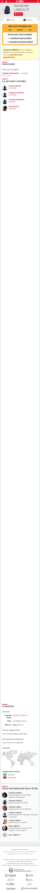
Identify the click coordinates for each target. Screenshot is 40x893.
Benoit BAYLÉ (14, 106)
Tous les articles (19, 861)
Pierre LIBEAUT (14, 826)
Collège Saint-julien (10, 73)
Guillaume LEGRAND (16, 93)
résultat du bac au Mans (21, 38)
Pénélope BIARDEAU (16, 100)
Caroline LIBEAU (15, 820)
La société (10, 861)
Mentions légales (7, 865)
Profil (13, 20)
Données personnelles (13, 863)
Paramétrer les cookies (26, 863)
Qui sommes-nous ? (8, 859)
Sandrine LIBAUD (15, 813)
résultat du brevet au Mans (21, 42)
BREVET (20, 30)
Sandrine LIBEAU (15, 807)
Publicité (27, 859)
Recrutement (28, 861)
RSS (22, 859)
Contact (18, 859)
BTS (30, 30)
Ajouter (19, 14)
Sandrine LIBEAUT (15, 793)
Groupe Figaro (17, 865)
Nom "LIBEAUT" (14, 835)
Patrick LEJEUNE (15, 86)
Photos (30, 20)
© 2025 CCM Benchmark (30, 865)
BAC (9, 30)
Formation (34, 859)
